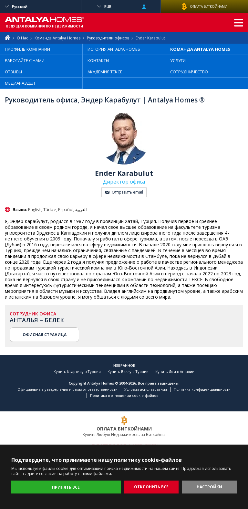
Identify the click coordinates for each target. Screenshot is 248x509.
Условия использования (145, 389)
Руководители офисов (108, 38)
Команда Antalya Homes (57, 38)
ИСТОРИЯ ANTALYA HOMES (114, 49)
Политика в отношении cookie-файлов (124, 395)
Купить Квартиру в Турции (77, 371)
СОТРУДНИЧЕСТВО (189, 72)
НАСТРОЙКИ (209, 487)
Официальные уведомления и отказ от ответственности (67, 389)
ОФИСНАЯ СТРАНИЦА (45, 334)
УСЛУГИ (178, 60)
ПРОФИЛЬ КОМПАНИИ (27, 49)
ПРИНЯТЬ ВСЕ (66, 487)
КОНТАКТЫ (98, 60)
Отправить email (124, 192)
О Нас (22, 38)
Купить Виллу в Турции (128, 371)
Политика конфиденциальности (202, 389)
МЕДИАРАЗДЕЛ (20, 83)
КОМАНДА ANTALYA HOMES (200, 49)
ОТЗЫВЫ (13, 72)
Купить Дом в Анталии (174, 371)
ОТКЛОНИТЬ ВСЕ (151, 487)
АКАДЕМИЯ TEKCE (105, 72)
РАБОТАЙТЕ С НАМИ (25, 60)
